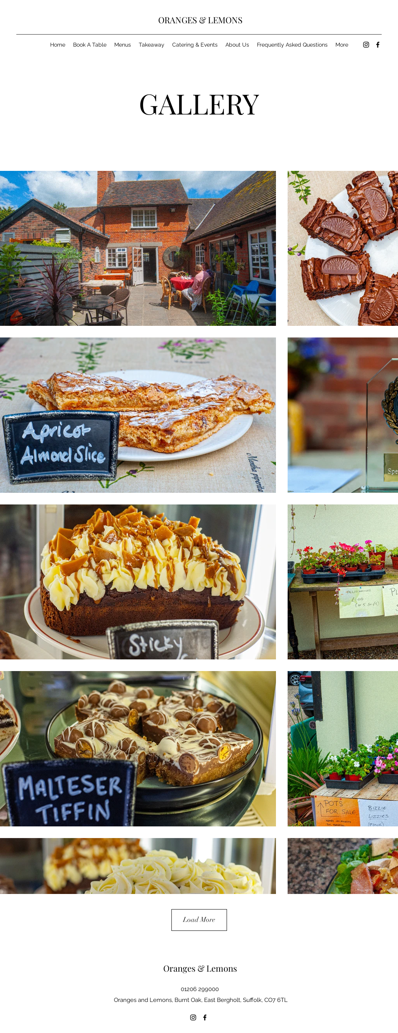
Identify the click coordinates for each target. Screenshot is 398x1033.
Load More (199, 919)
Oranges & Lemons (200, 968)
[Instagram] (366, 45)
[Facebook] (378, 45)
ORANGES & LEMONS (200, 20)
